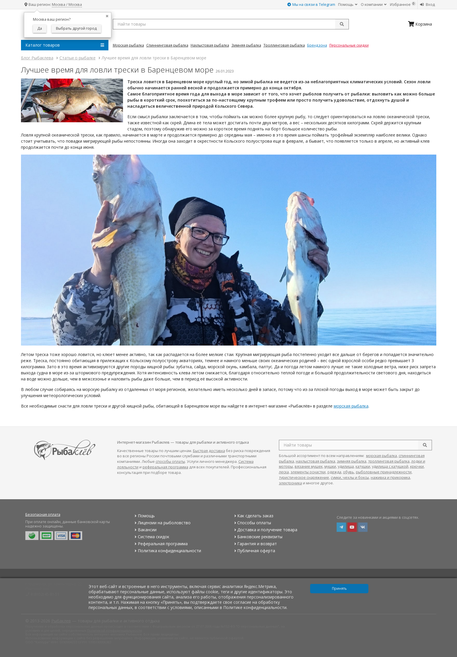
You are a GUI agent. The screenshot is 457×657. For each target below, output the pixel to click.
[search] (425, 445)
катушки (363, 466)
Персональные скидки (349, 45)
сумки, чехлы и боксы (350, 477)
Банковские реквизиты (257, 536)
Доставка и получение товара (265, 529)
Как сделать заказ (253, 515)
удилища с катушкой (390, 466)
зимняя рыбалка (351, 461)
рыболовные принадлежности (384, 472)
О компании (373, 4)
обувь (348, 472)
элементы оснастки (308, 472)
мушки (330, 466)
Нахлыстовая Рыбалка (210, 45)
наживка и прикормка (390, 477)
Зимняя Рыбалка (246, 45)
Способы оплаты (252, 522)
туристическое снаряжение (304, 477)
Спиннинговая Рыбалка (167, 45)
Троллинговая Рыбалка (284, 45)
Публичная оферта (254, 550)
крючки (417, 466)
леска (284, 472)
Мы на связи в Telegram (311, 4)
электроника (290, 483)
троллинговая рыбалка (388, 461)
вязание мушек (309, 466)
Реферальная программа (160, 543)
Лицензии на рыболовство (162, 522)
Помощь (347, 4)
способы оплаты (170, 461)
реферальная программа (165, 467)
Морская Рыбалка (128, 45)
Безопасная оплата (42, 514)
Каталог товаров (64, 45)
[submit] (342, 24)
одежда (334, 472)
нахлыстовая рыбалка (315, 461)
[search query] (231, 24)
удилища (346, 466)
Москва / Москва (67, 4)
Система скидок (151, 536)
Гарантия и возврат (255, 543)
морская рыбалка (351, 406)
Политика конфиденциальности (167, 550)
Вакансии (145, 529)
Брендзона (317, 45)
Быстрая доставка (209, 450)
